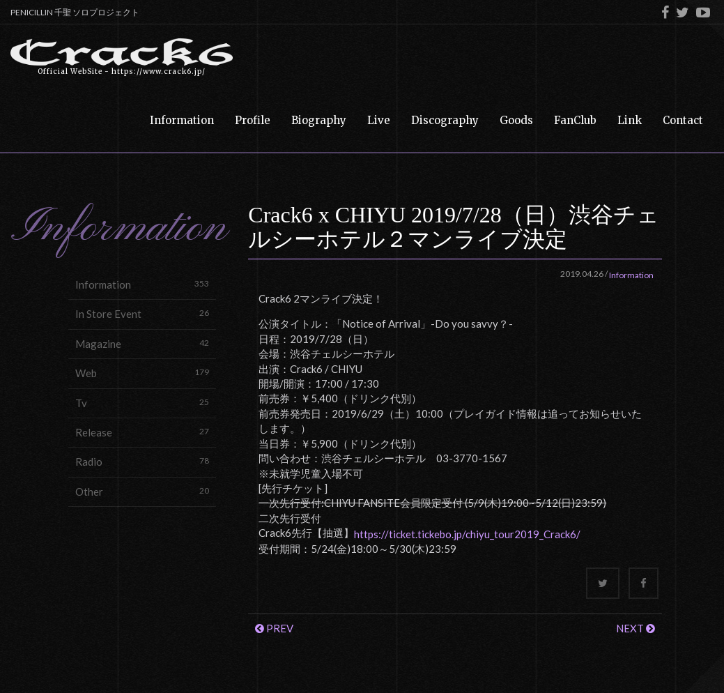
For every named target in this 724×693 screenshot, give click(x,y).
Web (142, 372)
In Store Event (142, 313)
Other (142, 491)
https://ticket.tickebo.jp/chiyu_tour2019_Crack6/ (467, 534)
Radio (142, 461)
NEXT (635, 628)
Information (142, 284)
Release (142, 432)
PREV (274, 628)
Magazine (142, 343)
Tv (142, 402)
